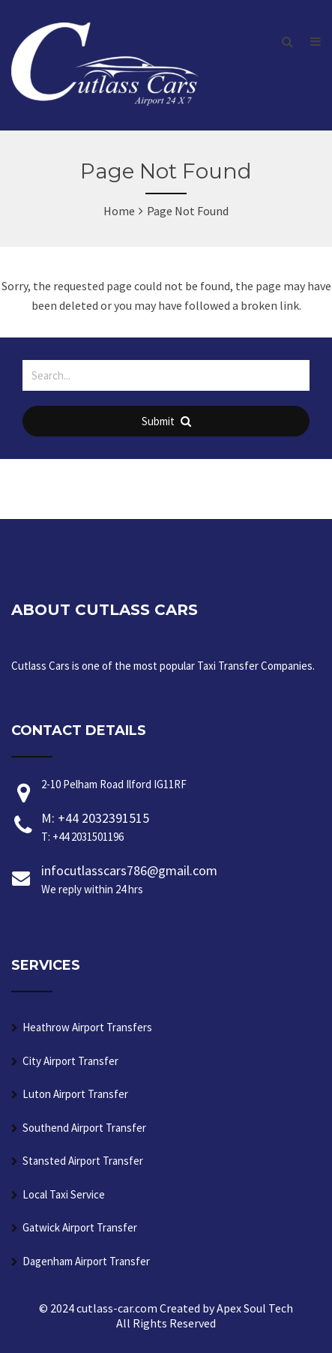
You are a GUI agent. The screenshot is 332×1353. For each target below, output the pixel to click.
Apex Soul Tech (255, 1308)
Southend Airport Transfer (84, 1127)
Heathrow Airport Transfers (87, 1027)
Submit (166, 421)
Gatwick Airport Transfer (79, 1227)
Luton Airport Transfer (75, 1094)
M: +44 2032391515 (181, 827)
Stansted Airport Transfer (82, 1161)
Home (119, 210)
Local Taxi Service (63, 1194)
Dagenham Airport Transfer (86, 1261)
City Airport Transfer (70, 1061)
